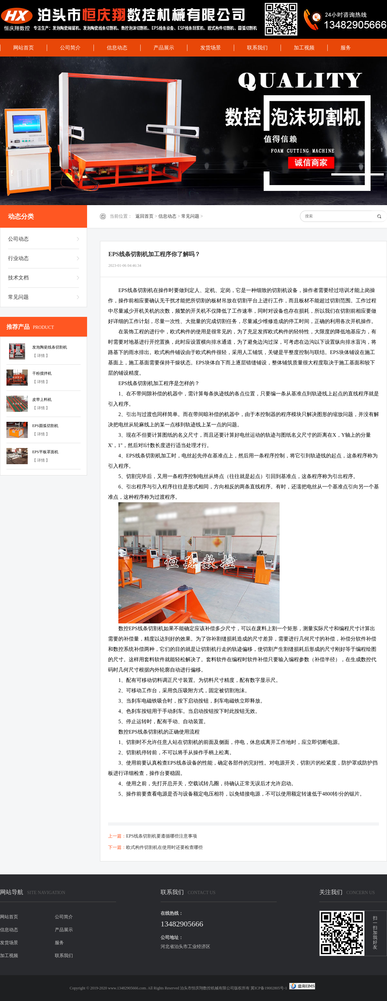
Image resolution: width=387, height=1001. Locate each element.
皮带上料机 (42, 399)
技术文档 (18, 277)
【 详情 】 (41, 355)
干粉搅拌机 (42, 373)
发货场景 (210, 47)
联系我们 (257, 47)
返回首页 (144, 216)
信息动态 (117, 47)
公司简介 (70, 47)
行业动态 (18, 258)
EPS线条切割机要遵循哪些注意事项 (161, 836)
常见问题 (190, 216)
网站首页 (23, 47)
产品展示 (164, 47)
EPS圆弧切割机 (45, 425)
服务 (346, 47)
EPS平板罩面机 (45, 452)
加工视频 (304, 47)
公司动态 (18, 239)
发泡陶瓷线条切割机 (49, 347)
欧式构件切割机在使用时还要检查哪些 (164, 847)
